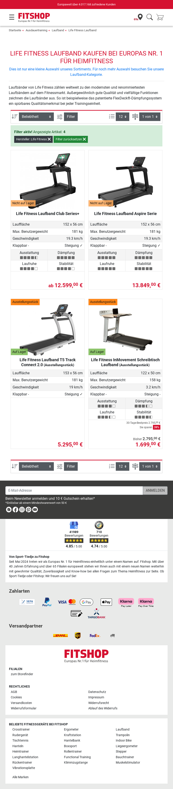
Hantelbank (72, 740)
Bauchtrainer (125, 757)
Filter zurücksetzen (71, 139)
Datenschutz (97, 692)
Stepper (121, 751)
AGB (14, 692)
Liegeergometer (127, 746)
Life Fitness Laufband (82, 30)
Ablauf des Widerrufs (102, 708)
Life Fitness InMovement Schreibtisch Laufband (125, 362)
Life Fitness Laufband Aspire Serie (125, 213)
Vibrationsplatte (23, 768)
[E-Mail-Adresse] (74, 490)
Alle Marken (20, 777)
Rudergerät (20, 735)
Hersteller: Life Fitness (33, 139)
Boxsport (70, 746)
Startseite (15, 30)
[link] (9, 510)
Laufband (58, 30)
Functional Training (77, 757)
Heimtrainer (20, 751)
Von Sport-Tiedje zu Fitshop (29, 557)
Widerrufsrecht (98, 703)
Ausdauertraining (36, 30)
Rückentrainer (22, 762)
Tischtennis (20, 740)
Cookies (16, 697)
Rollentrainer (73, 751)
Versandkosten (21, 703)
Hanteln (17, 746)
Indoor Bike (124, 740)
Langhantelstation (25, 757)
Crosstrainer (21, 729)
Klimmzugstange (76, 762)
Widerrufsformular (23, 708)
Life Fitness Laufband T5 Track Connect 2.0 (48, 362)
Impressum (96, 697)
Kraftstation (72, 735)
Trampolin (123, 735)
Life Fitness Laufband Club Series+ (47, 213)
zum (22, 674)
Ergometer (71, 729)
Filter (71, 116)
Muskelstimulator (128, 762)
